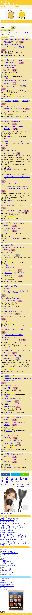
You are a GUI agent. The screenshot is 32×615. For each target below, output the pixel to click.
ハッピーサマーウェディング (12, 574)
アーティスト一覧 (12, 484)
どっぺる (3, 7)
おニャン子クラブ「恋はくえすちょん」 (12, 536)
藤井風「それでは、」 (7, 520)
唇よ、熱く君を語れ (9, 565)
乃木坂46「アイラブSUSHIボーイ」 (11, 523)
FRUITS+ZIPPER (7, 551)
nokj (7, 218)
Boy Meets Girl (14, 404)
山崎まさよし (9, 245)
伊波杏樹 (8, 329)
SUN (12, 210)
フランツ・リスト (10, 459)
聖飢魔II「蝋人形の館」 (7, 529)
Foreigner (9, 136)
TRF (6, 404)
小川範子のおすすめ (6, 580)
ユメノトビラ (8, 313)
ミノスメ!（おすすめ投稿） (18, 486)
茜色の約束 (20, 228)
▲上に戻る (3, 589)
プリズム (20, 174)
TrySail (7, 435)
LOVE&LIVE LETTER (16, 223)
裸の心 (5, 567)
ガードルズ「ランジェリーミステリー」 (12, 537)
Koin (7, 76)
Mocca (7, 121)
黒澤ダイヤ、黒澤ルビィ (12, 286)
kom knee (9, 55)
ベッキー (8, 316)
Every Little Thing (10, 398)
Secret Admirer (15, 121)
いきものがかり (10, 228)
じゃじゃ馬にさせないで (21, 350)
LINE (24, 474)
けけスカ (5, 556)
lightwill (14, 614)
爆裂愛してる (7, 570)
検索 (13, 27)
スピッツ (8, 441)
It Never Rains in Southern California (18, 186)
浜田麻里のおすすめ (6, 582)
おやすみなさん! (19, 376)
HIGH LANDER (8, 153)
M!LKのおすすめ (5, 579)
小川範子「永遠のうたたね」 (9, 525)
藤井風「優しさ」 (5, 521)
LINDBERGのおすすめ (7, 584)
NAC (7, 281)
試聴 (21, 42)
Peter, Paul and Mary (11, 65)
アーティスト (16, 7)
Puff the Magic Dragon (13, 67)
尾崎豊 (7, 252)
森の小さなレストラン (18, 454)
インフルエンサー (18, 298)
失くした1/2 (15, 252)
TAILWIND (7, 438)
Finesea (8, 96)
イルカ (7, 86)
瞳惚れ (14, 205)
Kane (7, 263)
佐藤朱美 (8, 417)
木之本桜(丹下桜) (10, 174)
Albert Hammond (10, 184)
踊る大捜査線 (9, 39)
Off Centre (7, 129)
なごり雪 (14, 86)
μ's (6, 311)
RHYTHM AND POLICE (22, 39)
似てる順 (4, 36)
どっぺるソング (8, 2)
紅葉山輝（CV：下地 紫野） (14, 335)
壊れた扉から (8, 255)
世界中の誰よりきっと (9, 554)
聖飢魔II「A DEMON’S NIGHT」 (10, 527)
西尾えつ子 (8, 350)
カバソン (22, 6)
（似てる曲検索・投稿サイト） (10, 4)
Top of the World (19, 273)
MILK (14, 267)
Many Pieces (8, 401)
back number (9, 80)
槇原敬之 (8, 267)
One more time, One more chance (12, 247)
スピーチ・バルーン (19, 60)
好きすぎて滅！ (7, 562)
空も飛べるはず (17, 441)
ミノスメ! (29, 6)
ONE (7, 371)
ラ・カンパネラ (23, 459)
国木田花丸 (8, 376)
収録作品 (21, 47)
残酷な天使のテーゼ (19, 422)
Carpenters (8, 273)
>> (18, 482)
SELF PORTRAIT (9, 270)
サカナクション (8, 572)
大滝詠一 (8, 60)
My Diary (6, 123)
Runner (17, 151)
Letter (14, 329)
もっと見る (3, 587)
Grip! (19, 398)
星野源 (7, 210)
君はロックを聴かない (9, 563)
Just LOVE (7, 388)
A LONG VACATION (10, 62)
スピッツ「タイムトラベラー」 (9, 534)
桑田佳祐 (8, 101)
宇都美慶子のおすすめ (7, 586)
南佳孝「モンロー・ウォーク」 (9, 539)
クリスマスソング (20, 80)
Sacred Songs (17, 356)
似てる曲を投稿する (7, 30)
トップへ (3, 484)
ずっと (4, 549)
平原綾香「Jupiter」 (6, 530)
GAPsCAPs (8, 141)
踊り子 (4, 558)
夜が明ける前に (17, 417)
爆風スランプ (9, 151)
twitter (15, 474)
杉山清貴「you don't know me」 (10, 518)
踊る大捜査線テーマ (10, 42)
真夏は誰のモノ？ (7, 288)
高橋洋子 (8, 422)
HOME (6, 250)
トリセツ (15, 385)
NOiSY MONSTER (19, 141)
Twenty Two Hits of (9, 275)
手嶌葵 (7, 454)
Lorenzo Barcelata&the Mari (13, 44)
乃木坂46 (8, 298)
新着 (10, 7)
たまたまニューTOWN (13, 238)
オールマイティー (8, 569)
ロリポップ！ (23, 614)
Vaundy (7, 205)
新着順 (12, 36)
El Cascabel (10, 47)
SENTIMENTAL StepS (15, 311)
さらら (15, 316)
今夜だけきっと (7, 108)
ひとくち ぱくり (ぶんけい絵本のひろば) (15, 32)
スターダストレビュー (12, 106)
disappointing (10, 116)
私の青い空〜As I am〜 (9, 337)
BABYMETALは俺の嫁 (7, 513)
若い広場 (15, 101)
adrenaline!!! (15, 435)
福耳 (6, 223)
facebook (6, 474)
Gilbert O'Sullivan (10, 126)
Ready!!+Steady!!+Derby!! (10, 553)
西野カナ (8, 385)
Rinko (8, 306)
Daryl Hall (8, 355)
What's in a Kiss (22, 126)
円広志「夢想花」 (5, 541)
